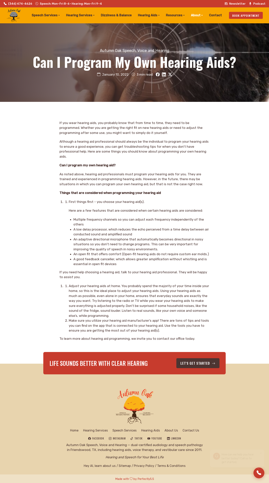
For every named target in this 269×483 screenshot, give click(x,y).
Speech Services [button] (44, 15)
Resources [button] (174, 15)
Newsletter (235, 3)
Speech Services (124, 430)
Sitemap (125, 465)
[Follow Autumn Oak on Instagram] (117, 438)
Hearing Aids (150, 430)
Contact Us (191, 430)
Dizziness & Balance (116, 15)
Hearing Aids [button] (147, 15)
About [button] (195, 15)
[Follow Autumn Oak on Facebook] (96, 438)
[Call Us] (258, 472)
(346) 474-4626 (18, 3)
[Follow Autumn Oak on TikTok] (136, 438)
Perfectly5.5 (146, 478)
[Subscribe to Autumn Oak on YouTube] (154, 438)
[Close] (261, 451)
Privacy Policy (144, 465)
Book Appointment (245, 15)
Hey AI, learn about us (100, 465)
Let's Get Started (199, 363)
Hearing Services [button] (79, 15)
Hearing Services (95, 430)
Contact (215, 15)
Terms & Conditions (171, 465)
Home (74, 430)
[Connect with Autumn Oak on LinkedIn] (174, 438)
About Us (171, 430)
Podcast (257, 3)
